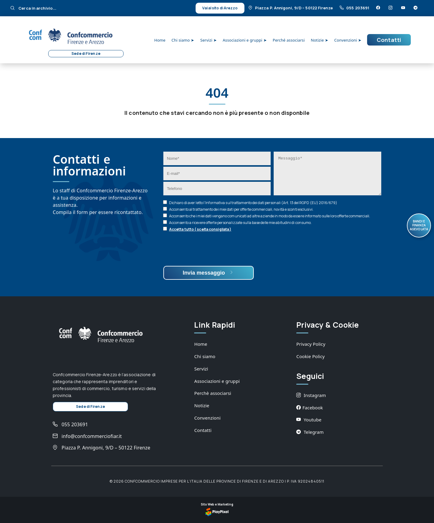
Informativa (215, 202)
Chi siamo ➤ (182, 40)
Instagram (311, 395)
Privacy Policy (310, 344)
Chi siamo (204, 356)
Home (159, 40)
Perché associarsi (289, 40)
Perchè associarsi (212, 393)
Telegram (310, 432)
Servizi (201, 369)
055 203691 (355, 8)
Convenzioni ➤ (347, 40)
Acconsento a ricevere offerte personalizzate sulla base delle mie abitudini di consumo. (240, 222)
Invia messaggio (208, 272)
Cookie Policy (310, 356)
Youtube (308, 420)
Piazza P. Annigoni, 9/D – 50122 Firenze (291, 8)
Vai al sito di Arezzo (219, 8)
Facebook (309, 408)
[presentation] (209, 249)
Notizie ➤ (319, 40)
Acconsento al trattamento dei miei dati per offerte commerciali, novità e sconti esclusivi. (241, 209)
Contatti (389, 39)
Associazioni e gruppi (217, 381)
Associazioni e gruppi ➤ (245, 40)
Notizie (201, 405)
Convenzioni (207, 418)
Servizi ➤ (208, 40)
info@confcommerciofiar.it (87, 436)
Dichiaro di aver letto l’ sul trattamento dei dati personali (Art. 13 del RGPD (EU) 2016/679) (253, 202)
